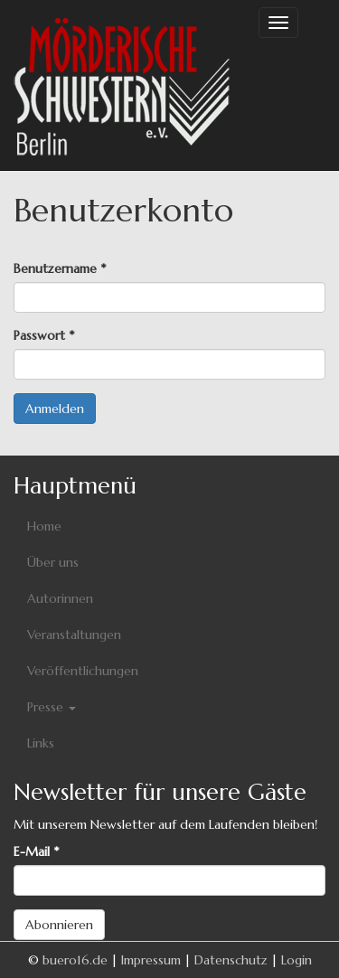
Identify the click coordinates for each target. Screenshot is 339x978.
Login (296, 960)
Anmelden (54, 408)
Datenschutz (231, 960)
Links (40, 743)
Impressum (151, 960)
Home (44, 526)
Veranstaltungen (74, 634)
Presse (51, 707)
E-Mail (36, 851)
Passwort (44, 335)
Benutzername (60, 268)
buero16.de (75, 960)
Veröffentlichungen (82, 671)
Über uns (53, 562)
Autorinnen (60, 598)
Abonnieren (59, 925)
